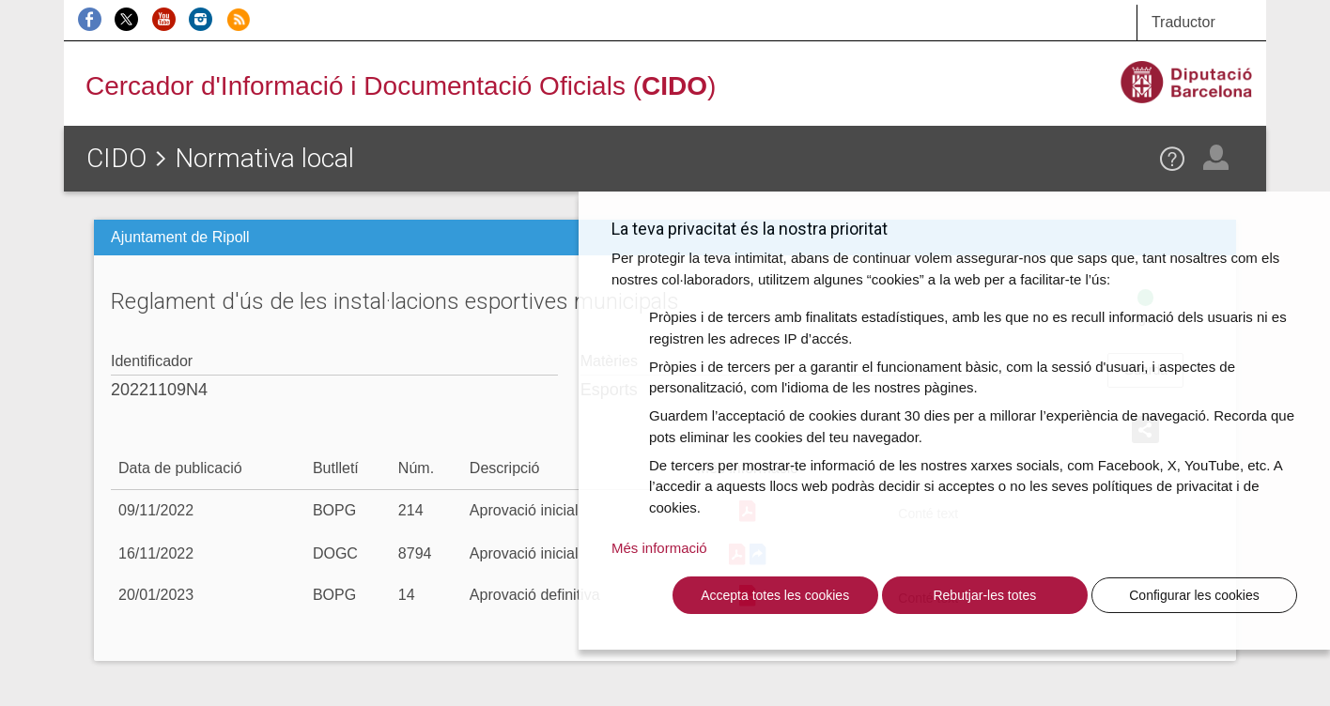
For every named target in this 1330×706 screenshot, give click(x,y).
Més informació (659, 548)
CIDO (116, 158)
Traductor (1183, 22)
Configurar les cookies (1194, 595)
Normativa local (264, 158)
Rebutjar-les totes (984, 595)
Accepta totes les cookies (775, 595)
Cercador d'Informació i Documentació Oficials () (400, 85)
